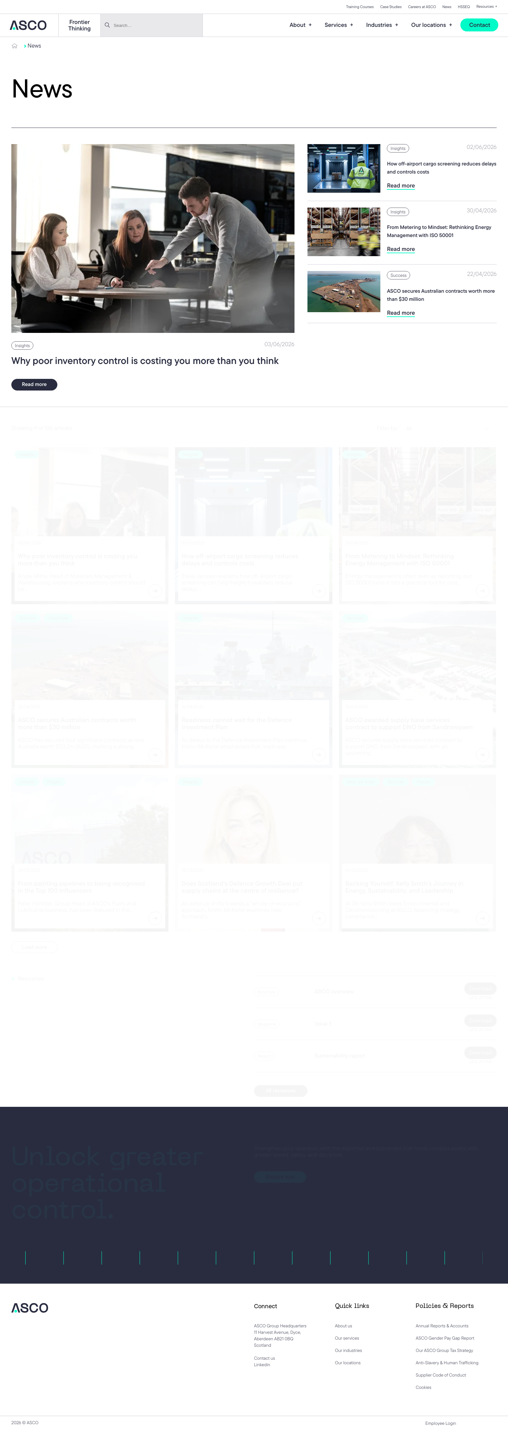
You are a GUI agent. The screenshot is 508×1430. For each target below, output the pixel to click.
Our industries (348, 1350)
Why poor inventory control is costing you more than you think (145, 361)
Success (398, 276)
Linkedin (262, 1364)
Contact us (264, 1358)
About (298, 24)
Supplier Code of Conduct (441, 1375)
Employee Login (440, 1423)
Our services (347, 1338)
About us (343, 1325)
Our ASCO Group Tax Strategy (444, 1350)
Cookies (423, 1387)
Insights (22, 346)
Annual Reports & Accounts (442, 1325)
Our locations (429, 24)
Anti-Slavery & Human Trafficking (447, 1362)
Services (336, 24)
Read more (34, 385)
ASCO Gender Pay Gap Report (445, 1338)
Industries (379, 24)
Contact (479, 24)
